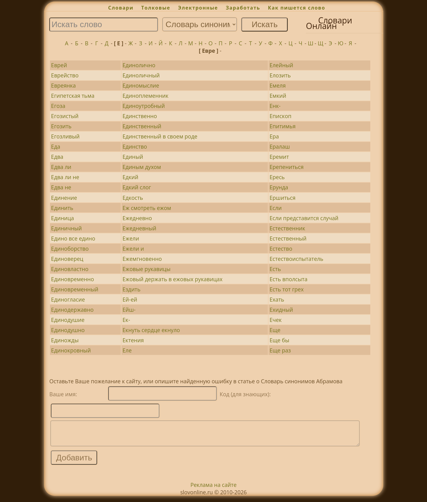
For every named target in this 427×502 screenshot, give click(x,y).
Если (275, 208)
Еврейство (65, 75)
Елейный (281, 65)
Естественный (287, 238)
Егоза (58, 105)
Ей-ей (129, 299)
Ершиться (282, 197)
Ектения (133, 340)
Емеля (277, 85)
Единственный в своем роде (159, 136)
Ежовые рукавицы (146, 269)
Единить (62, 208)
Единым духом (141, 167)
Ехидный (281, 309)
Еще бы (279, 340)
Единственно (139, 116)
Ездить (131, 289)
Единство (134, 146)
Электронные (198, 7)
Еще (274, 330)
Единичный (66, 228)
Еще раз (280, 350)
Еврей (59, 65)
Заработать (243, 7)
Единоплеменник (145, 95)
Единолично (138, 65)
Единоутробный (143, 105)
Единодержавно (72, 309)
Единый (132, 156)
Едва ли (61, 167)
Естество (280, 248)
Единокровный (71, 350)
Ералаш (279, 146)
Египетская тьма (73, 95)
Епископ (280, 116)
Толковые (155, 7)
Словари (120, 7)
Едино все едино (73, 238)
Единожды (65, 340)
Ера (274, 136)
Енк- (275, 105)
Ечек (275, 319)
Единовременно (72, 279)
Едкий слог (136, 187)
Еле (127, 350)
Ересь (277, 177)
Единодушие (67, 319)
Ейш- (128, 309)
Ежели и (133, 248)
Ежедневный (139, 228)
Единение (64, 197)
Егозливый (65, 136)
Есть (275, 269)
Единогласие (68, 299)
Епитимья (282, 126)
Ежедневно (137, 218)
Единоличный (141, 75)
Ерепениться (286, 167)
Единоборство (70, 248)
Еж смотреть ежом (146, 208)
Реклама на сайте (214, 489)
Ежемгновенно (142, 258)
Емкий (277, 95)
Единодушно (68, 330)
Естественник (287, 228)
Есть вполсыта (288, 279)
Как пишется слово (296, 7)
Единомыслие (140, 85)
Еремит (279, 156)
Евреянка (63, 85)
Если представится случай (303, 218)
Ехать (276, 299)
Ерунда (278, 187)
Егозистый (65, 116)
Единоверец (67, 258)
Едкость (132, 197)
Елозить (280, 75)
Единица (62, 218)
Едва (57, 156)
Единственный (141, 126)
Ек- (126, 319)
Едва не (61, 187)
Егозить (61, 126)
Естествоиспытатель (296, 258)
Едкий (130, 177)
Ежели (130, 238)
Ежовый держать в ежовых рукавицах (172, 279)
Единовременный (74, 289)
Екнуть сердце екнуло (151, 330)
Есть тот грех (286, 289)
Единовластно (69, 269)
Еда (55, 146)
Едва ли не (65, 177)
